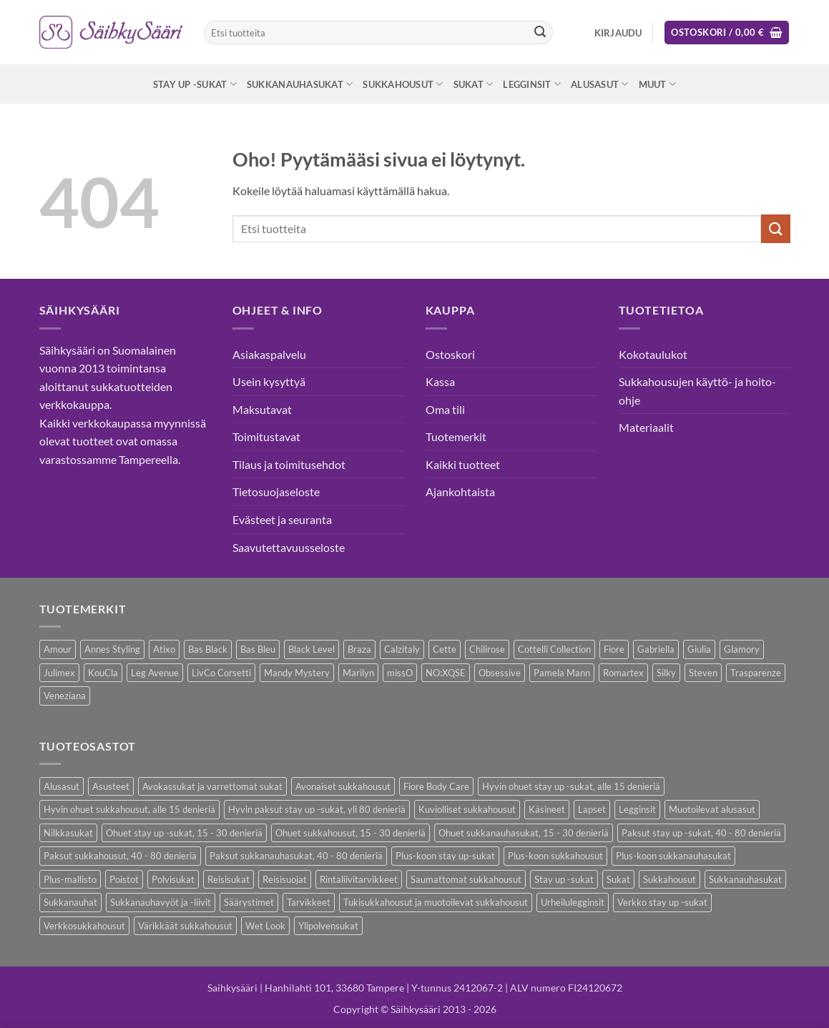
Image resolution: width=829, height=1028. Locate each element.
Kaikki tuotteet (463, 464)
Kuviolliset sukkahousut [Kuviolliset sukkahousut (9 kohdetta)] (467, 809)
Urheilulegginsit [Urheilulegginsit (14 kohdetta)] (572, 902)
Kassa (440, 381)
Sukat (473, 84)
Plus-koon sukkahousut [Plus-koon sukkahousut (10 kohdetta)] (555, 855)
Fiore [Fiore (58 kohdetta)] (614, 649)
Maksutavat (262, 409)
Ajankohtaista (460, 491)
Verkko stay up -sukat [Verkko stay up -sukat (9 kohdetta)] (662, 902)
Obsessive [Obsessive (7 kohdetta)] (500, 672)
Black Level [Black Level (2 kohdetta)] (311, 649)
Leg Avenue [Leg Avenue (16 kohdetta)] (155, 672)
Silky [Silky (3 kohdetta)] (666, 672)
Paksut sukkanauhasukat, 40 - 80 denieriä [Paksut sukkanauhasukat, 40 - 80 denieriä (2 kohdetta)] (296, 855)
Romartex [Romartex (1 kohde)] (623, 672)
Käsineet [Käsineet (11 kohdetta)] (547, 809)
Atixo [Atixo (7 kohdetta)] (164, 649)
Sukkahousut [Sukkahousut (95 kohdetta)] (669, 879)
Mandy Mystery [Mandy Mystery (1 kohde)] (297, 672)
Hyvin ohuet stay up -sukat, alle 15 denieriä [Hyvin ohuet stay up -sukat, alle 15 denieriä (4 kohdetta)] (571, 786)
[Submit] (540, 33)
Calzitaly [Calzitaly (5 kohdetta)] (402, 649)
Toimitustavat (266, 436)
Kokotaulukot (653, 354)
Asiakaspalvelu (269, 354)
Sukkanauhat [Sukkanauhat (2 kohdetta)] (70, 902)
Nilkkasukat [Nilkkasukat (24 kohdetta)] (68, 833)
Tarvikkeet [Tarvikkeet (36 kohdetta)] (308, 902)
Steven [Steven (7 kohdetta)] (703, 672)
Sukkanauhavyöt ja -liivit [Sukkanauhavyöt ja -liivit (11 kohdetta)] (160, 902)
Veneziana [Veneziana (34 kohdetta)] (65, 695)
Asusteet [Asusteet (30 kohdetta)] (110, 786)
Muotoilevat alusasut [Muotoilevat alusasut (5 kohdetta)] (712, 809)
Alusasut (600, 84)
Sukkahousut (403, 84)
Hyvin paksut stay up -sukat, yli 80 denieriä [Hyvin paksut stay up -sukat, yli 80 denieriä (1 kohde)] (317, 809)
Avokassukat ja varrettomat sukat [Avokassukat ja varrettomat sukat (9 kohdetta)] (212, 786)
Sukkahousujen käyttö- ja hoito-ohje (697, 391)
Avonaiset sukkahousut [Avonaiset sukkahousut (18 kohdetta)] (343, 786)
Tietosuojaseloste (276, 491)
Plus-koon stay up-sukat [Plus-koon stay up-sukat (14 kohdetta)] (445, 855)
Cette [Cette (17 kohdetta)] (444, 649)
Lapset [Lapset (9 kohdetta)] (592, 809)
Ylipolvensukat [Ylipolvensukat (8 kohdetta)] (328, 925)
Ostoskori (450, 354)
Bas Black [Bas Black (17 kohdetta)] (207, 649)
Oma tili (445, 409)
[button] (618, 33)
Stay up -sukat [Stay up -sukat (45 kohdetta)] (564, 879)
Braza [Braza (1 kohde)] (359, 649)
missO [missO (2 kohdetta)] (400, 672)
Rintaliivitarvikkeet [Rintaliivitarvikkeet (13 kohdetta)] (359, 879)
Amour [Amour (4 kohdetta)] (58, 649)
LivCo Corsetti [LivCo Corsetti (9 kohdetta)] (221, 672)
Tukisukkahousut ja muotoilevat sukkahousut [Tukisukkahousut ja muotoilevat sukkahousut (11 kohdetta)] (435, 902)
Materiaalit (646, 427)
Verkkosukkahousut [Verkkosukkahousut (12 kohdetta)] (84, 925)
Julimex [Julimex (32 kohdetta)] (59, 672)
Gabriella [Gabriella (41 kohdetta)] (656, 649)
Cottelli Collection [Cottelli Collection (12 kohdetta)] (554, 649)
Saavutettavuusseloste (288, 547)
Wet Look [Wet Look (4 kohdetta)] (265, 925)
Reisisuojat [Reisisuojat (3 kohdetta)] (285, 879)
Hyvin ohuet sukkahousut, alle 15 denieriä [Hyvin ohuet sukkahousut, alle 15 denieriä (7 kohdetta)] (129, 809)
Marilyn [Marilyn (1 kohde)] (358, 672)
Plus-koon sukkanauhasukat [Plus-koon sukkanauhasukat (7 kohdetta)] (673, 855)
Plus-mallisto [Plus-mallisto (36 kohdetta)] (70, 879)
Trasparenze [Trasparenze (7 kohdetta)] (755, 672)
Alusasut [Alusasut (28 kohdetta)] (61, 786)
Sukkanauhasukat (300, 84)
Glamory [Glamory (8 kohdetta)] (742, 649)
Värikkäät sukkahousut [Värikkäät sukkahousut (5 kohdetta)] (185, 925)
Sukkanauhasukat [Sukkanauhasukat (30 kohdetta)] (745, 879)
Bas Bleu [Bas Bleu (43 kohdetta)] (257, 649)
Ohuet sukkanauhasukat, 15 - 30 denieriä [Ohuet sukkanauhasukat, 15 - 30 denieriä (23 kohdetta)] (523, 833)
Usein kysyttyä (268, 381)
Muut (657, 84)
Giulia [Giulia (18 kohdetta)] (699, 649)
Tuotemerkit (456, 436)
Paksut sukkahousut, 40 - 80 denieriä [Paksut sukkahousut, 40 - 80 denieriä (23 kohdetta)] (120, 855)
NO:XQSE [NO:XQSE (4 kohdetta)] (446, 672)
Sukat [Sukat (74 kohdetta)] (618, 879)
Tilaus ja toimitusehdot (288, 464)
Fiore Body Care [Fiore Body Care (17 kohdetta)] (436, 786)
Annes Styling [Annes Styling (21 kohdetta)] (112, 649)
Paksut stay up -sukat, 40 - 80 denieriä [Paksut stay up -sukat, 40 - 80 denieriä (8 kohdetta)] (701, 833)
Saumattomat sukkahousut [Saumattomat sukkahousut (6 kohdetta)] (466, 879)
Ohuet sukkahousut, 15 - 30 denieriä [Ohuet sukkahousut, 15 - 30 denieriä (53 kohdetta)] (350, 833)
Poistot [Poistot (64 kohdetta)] (124, 879)
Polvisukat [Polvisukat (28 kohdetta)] (173, 879)
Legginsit (532, 84)
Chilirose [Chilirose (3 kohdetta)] (487, 649)
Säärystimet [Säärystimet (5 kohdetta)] (249, 902)
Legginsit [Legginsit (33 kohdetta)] (637, 809)
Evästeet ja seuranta (282, 519)
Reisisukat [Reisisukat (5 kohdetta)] (228, 879)
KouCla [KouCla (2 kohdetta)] (103, 672)
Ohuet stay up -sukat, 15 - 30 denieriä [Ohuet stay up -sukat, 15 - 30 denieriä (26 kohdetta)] (184, 833)
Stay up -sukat (195, 84)
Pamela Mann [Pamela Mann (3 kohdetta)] (562, 672)
